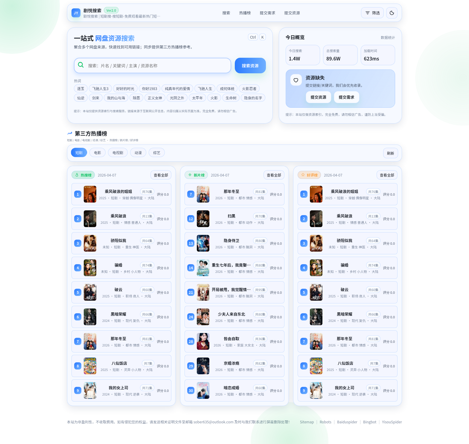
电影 (97, 152)
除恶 (136, 97)
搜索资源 (250, 66)
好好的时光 (125, 88)
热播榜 (245, 13)
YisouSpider (392, 421)
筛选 (372, 13)
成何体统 (227, 88)
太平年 (197, 97)
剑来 (95, 97)
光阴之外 (177, 97)
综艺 (156, 152)
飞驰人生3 (100, 88)
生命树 (231, 97)
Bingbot (369, 421)
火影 (214, 97)
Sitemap (307, 421)
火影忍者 (249, 88)
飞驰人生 (205, 88)
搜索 (226, 13)
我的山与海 (116, 97)
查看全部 (161, 174)
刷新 (390, 153)
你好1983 (149, 88)
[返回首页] (116, 13)
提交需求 (267, 13)
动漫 (138, 152)
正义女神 (155, 97)
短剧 (79, 152)
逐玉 (80, 88)
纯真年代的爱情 (177, 88)
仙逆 (80, 97)
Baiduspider (347, 421)
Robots (325, 421)
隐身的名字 (253, 97)
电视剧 (117, 152)
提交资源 (292, 13)
